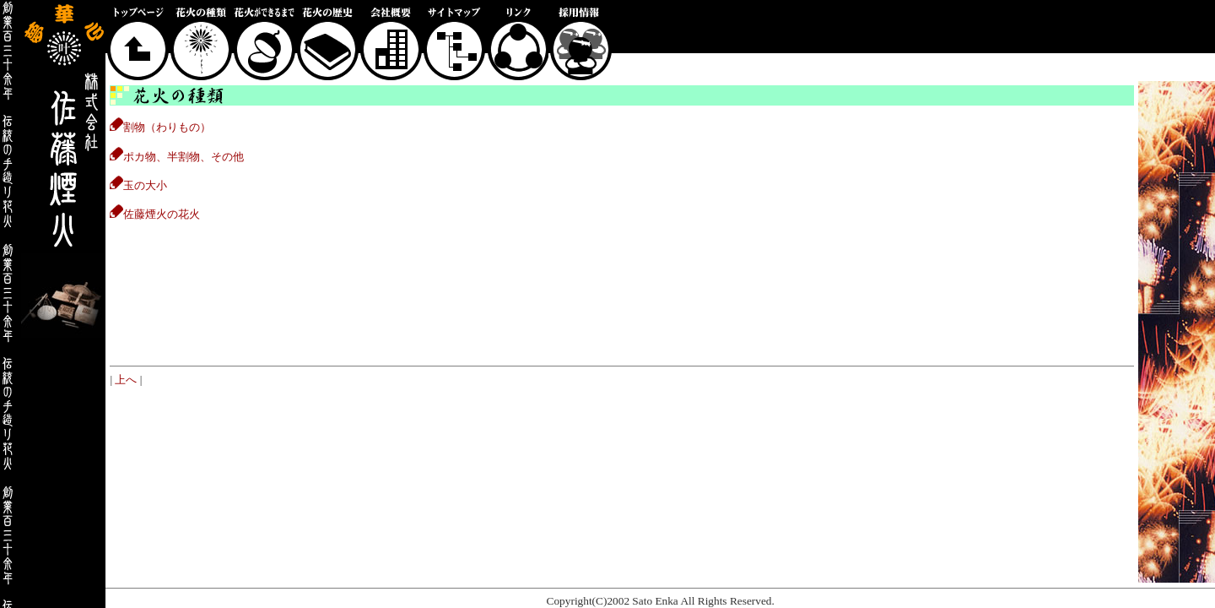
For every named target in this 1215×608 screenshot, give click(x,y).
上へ (126, 379)
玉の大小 (138, 185)
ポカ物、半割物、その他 (177, 156)
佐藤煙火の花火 (155, 214)
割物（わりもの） (160, 127)
